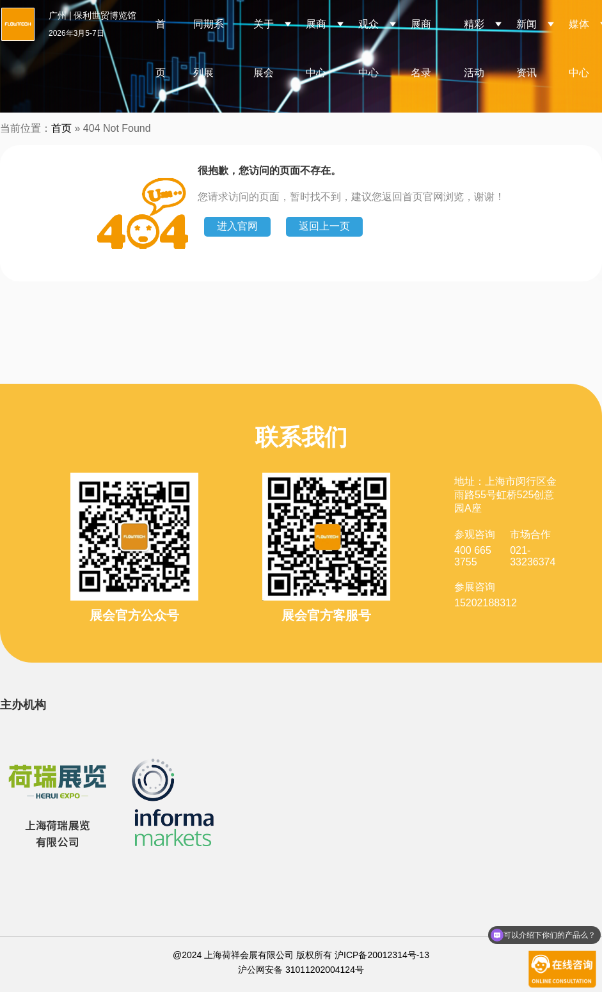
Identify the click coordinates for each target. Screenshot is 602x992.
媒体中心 (579, 48)
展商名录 (421, 48)
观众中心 (368, 48)
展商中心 (316, 48)
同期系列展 (208, 48)
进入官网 (237, 226)
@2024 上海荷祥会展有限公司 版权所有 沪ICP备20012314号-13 (301, 955)
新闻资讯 (526, 48)
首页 (160, 48)
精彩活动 (474, 48)
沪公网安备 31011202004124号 (301, 969)
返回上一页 (324, 226)
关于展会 (263, 48)
